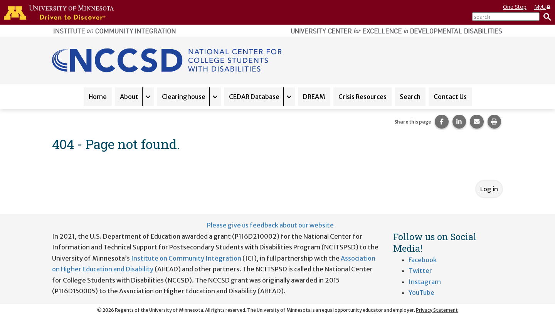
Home (98, 96)
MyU (542, 6)
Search (410, 96)
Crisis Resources (362, 96)
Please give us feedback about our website (270, 225)
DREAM (314, 96)
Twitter (420, 270)
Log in (489, 189)
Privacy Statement (437, 310)
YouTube (421, 292)
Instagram (425, 282)
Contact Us (450, 96)
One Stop (514, 6)
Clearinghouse (183, 96)
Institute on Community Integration (186, 258)
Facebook (423, 260)
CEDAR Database (254, 96)
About (129, 96)
